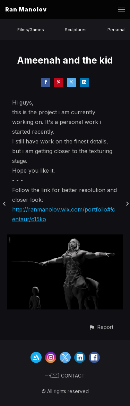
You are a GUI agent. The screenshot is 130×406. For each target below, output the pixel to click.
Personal (116, 29)
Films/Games (30, 29)
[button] (101, 327)
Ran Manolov (26, 9)
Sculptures (76, 29)
